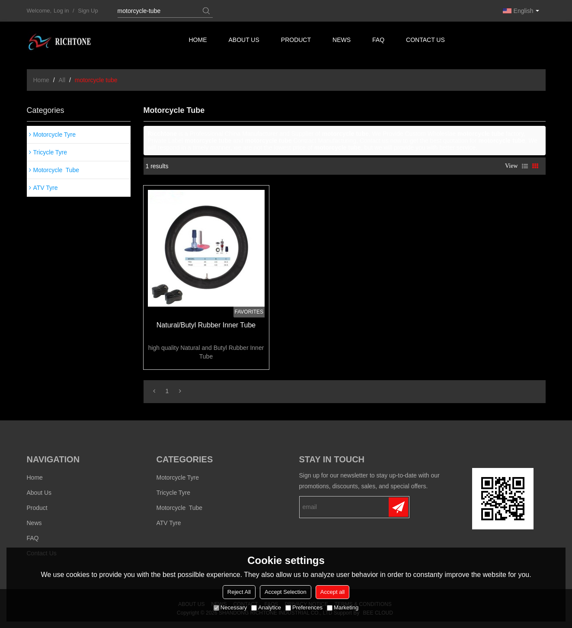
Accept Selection (286, 592)
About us (244, 41)
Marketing (342, 607)
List (525, 166)
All (62, 80)
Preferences (304, 607)
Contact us (427, 41)
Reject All (239, 592)
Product (297, 41)
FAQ (379, 41)
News (342, 41)
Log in (61, 10)
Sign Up (88, 10)
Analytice (266, 607)
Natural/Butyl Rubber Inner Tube (206, 325)
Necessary (230, 607)
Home (198, 41)
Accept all (332, 592)
